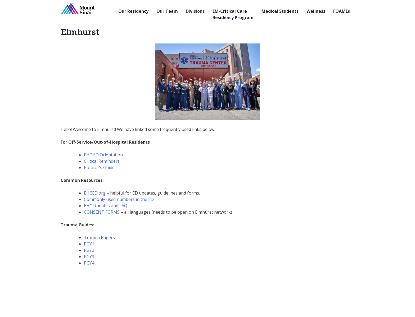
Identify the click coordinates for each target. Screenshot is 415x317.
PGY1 (89, 244)
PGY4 (89, 263)
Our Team (167, 11)
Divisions (195, 11)
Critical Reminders (102, 161)
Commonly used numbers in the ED (119, 199)
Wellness (315, 11)
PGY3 (89, 256)
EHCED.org (95, 193)
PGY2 (89, 250)
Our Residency (133, 11)
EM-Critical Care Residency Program (233, 14)
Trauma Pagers (99, 237)
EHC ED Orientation (104, 155)
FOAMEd (341, 11)
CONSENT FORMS (102, 212)
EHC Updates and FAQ (105, 206)
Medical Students (280, 11)
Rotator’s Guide (99, 167)
